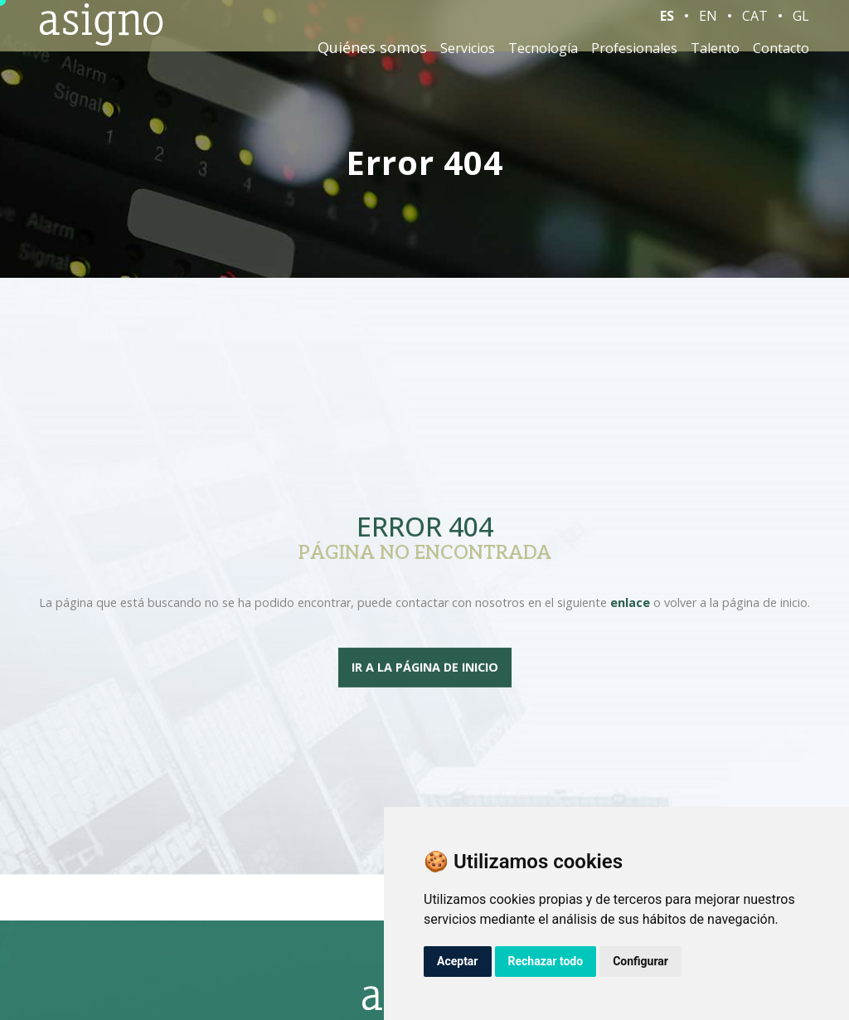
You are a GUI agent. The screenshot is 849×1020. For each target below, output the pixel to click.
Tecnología (543, 56)
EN (708, 24)
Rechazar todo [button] (546, 961)
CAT (755, 24)
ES (667, 24)
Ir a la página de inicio (425, 668)
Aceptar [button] (457, 961)
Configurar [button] (640, 961)
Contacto (781, 56)
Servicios (467, 56)
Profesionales (634, 56)
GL (801, 24)
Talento (715, 56)
